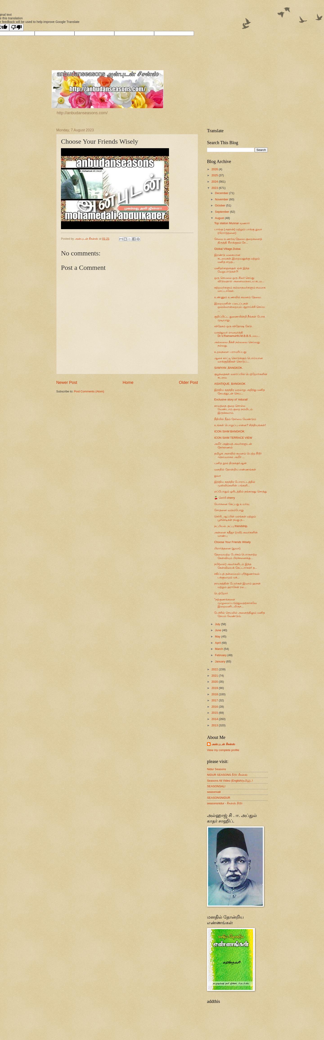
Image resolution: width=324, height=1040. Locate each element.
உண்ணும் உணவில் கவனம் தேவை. (237, 297)
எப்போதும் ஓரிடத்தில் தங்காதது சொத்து (240, 491)
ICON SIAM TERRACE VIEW (233, 437)
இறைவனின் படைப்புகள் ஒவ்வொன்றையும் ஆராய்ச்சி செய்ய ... (239, 307)
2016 (215, 706)
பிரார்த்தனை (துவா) (227, 548)
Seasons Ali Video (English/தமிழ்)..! (230, 780)
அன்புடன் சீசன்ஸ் (223, 744)
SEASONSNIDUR (218, 797)
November (222, 199)
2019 (215, 688)
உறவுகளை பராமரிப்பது (230, 351)
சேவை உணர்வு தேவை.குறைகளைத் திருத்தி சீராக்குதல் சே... (238, 240)
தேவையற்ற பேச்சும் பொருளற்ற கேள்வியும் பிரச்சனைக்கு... (235, 556)
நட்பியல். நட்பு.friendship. (231, 526)
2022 (215, 669)
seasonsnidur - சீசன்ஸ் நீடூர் (225, 803)
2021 (215, 675)
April (218, 642)
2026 (215, 169)
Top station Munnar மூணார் (232, 223)
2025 (215, 175)
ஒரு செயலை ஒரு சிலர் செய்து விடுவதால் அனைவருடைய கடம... (239, 279)
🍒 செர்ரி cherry (224, 497)
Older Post (188, 382)
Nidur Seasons (216, 769)
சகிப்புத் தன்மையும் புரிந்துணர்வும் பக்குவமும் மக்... (236, 575)
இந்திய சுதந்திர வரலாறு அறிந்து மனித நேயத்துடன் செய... (239, 391)
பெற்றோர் (221, 593)
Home (128, 382)
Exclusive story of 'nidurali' (231, 399)
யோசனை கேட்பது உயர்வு (231, 504)
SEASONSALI (216, 786)
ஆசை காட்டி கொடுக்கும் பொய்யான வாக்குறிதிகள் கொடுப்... (238, 359)
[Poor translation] (16, 27)
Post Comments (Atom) (89, 391)
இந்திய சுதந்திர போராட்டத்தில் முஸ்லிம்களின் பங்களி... (234, 483)
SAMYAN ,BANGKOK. (228, 367)
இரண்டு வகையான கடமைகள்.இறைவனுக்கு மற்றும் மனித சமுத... (237, 258)
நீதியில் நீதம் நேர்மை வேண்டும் (235, 419)
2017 (215, 700)
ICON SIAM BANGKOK (229, 431)
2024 (215, 181)
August (220, 218)
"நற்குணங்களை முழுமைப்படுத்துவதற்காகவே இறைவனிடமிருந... (235, 603)
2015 (215, 712)
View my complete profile (223, 750)
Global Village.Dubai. (227, 248)
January (220, 661)
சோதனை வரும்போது (229, 510)
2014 (215, 719)
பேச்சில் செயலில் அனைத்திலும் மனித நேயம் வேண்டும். (239, 614)
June (218, 630)
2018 (215, 694)
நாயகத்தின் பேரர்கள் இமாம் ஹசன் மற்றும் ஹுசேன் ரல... (237, 585)
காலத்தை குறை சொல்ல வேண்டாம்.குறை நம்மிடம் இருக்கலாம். (233, 409)
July (218, 624)
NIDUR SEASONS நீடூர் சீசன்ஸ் (227, 774)
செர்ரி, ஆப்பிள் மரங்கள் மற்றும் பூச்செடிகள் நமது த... (235, 518)
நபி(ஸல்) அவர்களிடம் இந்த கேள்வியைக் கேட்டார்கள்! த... (235, 565)
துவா (217, 475)
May (218, 636)
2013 (215, 725)
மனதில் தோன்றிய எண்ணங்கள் (235, 469)
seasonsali (214, 792)
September (222, 211)
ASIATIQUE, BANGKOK (229, 383)
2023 (215, 188)
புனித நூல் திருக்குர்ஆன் (230, 463)
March (219, 649)
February (221, 655)
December (222, 193)
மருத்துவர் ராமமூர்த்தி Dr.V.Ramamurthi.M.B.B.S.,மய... (237, 334)
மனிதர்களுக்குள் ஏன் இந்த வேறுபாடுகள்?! (231, 269)
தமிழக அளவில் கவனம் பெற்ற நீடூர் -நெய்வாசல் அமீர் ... (238, 455)
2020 (215, 681)
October (220, 205)
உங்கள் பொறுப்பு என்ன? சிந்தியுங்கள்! (240, 425)
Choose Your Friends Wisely (232, 542)
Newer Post (66, 382)
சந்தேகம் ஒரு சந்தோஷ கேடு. (233, 326)
